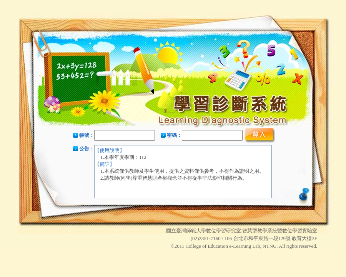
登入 (260, 135)
